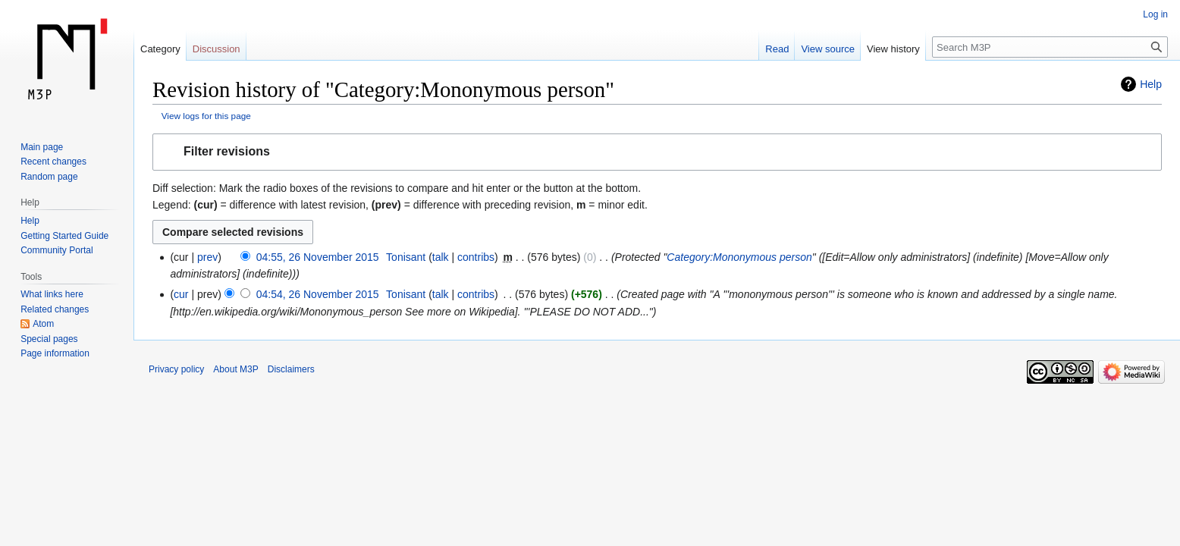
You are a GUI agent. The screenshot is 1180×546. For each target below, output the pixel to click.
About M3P (235, 369)
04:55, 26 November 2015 (317, 257)
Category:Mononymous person (739, 257)
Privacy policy (176, 369)
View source (828, 49)
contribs (475, 257)
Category (160, 49)
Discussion (216, 49)
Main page (41, 147)
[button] (657, 152)
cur (181, 294)
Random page (48, 176)
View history (893, 49)
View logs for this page (206, 116)
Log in (1155, 14)
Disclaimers (291, 369)
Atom (43, 323)
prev (207, 257)
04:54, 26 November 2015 (317, 294)
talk (440, 257)
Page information (54, 353)
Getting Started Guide (64, 236)
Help (1151, 84)
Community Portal (56, 250)
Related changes (54, 309)
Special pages (48, 339)
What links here (51, 294)
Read (777, 49)
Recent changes (53, 161)
